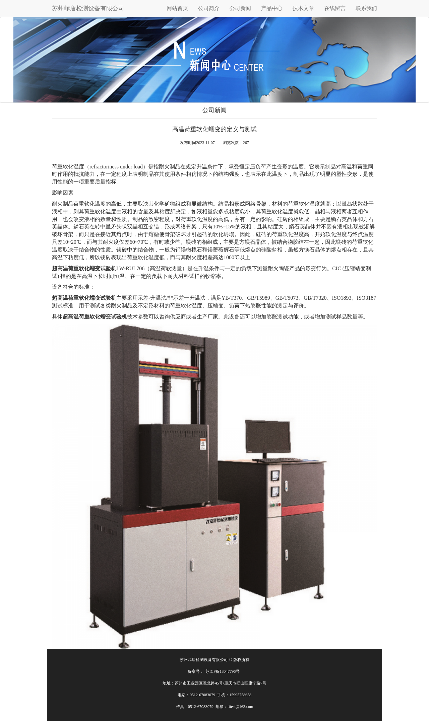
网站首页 (177, 8)
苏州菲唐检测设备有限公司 (88, 8)
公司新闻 (240, 8)
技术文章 (303, 8)
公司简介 (209, 8)
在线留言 (335, 8)
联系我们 (366, 8)
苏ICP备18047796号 (222, 671)
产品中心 (272, 8)
